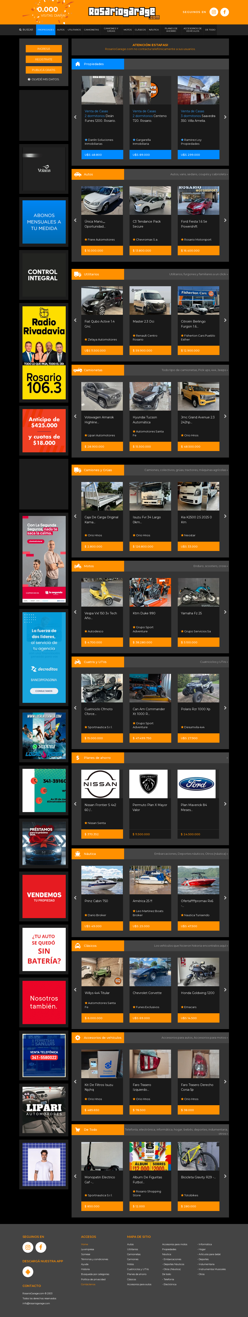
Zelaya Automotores (101, 339)
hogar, (179, 1129)
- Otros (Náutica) (171, 1269)
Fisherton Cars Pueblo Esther (198, 337)
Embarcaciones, (166, 853)
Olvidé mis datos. (44, 79)
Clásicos (131, 1279)
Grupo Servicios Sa (196, 631)
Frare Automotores (100, 239)
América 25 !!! (142, 901)
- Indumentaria (205, 1264)
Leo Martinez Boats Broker (148, 913)
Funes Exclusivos (146, 1007)
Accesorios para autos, (178, 1037)
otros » (223, 1133)
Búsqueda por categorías (95, 1274)
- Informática (204, 1244)
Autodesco (94, 631)
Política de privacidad (93, 1279)
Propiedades (169, 1249)
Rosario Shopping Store (147, 1193)
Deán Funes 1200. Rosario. (100, 116)
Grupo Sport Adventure (143, 629)
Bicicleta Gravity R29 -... (198, 1177)
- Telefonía (168, 1279)
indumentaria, (218, 1129)
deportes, (201, 1129)
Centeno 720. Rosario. (150, 116)
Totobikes (189, 1195)
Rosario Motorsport (196, 239)
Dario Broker (95, 915)
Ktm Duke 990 (144, 613)
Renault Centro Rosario (145, 337)
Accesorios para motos (210, 1037)
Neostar (188, 535)
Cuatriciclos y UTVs (138, 1269)
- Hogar (201, 1249)
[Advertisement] (44, 115)
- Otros (201, 1274)
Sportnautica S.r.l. (98, 727)
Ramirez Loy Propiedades (191, 141)
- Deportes (203, 1259)
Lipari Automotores (100, 435)
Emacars (188, 1007)
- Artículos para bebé (209, 1254)
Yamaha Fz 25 (191, 613)
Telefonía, (132, 1129)
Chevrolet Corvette (147, 993)
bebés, (189, 1129)
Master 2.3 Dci (143, 321)
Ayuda (84, 1264)
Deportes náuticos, (191, 853)
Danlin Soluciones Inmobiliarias (99, 141)
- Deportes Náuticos (173, 1264)
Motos (130, 1264)
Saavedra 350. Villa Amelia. (198, 116)
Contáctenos (88, 1284)
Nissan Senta (95, 823)
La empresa (87, 1249)
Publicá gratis (43, 70)
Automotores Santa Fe (148, 433)
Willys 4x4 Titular (97, 993)
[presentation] (75, 118)
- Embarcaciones (171, 1259)
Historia (85, 1269)
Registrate (43, 59)
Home (84, 1244)
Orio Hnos (189, 435)
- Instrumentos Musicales (211, 1269)
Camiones (132, 1259)
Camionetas (134, 1254)
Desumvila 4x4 (193, 727)
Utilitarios (132, 1249)
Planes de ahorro (136, 1274)
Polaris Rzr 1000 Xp (195, 709)
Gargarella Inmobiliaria (142, 141)
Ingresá (43, 48)
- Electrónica (169, 1284)
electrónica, (148, 1129)
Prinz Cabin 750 (96, 901)
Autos (130, 1244)
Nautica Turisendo (195, 915)
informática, (165, 1129)
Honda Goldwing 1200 (197, 993)
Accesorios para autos (139, 1284)
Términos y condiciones (94, 1259)
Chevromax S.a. (145, 239)
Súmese (85, 1254)
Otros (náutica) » (216, 853)
